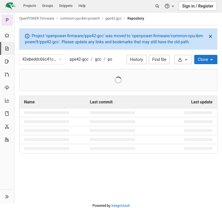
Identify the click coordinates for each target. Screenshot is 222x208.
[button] (7, 196)
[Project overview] (7, 35)
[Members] (7, 139)
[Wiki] (7, 113)
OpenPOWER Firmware (36, 18)
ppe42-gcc (79, 59)
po (110, 59)
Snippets (66, 6)
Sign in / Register (197, 6)
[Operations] (7, 87)
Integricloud (120, 206)
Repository (135, 18)
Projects (29, 6)
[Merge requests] (7, 74)
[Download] (183, 59)
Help (82, 6)
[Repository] (7, 48)
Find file (159, 59)
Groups (47, 6)
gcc (98, 59)
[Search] (157, 6)
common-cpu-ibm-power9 (80, 18)
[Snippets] (7, 126)
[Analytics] (7, 100)
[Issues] (7, 61)
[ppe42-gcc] (7, 20)
